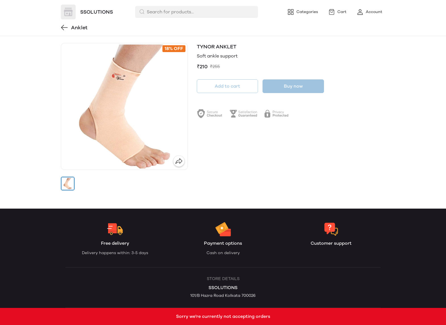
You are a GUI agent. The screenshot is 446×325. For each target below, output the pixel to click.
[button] (68, 183)
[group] (124, 106)
